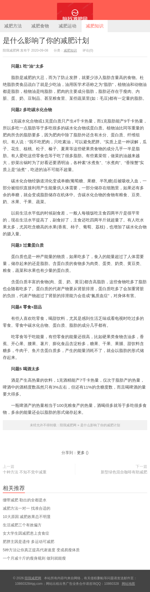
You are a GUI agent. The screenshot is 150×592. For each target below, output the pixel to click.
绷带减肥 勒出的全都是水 (24, 500)
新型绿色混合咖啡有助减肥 (124, 472)
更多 (81, 452)
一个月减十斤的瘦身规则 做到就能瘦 (34, 558)
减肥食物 (40, 26)
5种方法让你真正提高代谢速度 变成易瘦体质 (41, 550)
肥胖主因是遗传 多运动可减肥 (28, 541)
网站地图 (128, 584)
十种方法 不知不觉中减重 (24, 472)
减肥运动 (67, 26)
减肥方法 (13, 26)
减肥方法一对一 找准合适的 (26, 508)
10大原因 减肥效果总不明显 (27, 516)
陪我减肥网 (75, 10)
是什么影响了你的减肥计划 (46, 40)
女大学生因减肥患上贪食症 (26, 533)
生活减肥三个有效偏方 (22, 525)
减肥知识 (95, 26)
